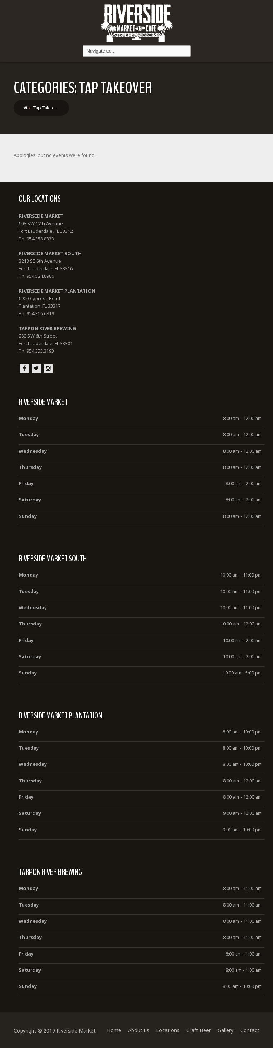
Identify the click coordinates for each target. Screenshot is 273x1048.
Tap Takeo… (45, 108)
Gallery (225, 1030)
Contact (249, 1030)
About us (138, 1030)
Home (114, 1030)
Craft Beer (198, 1030)
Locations (167, 1030)
